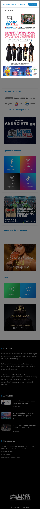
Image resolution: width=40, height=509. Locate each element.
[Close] (32, 4)
